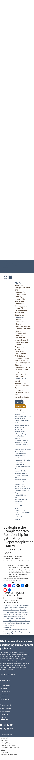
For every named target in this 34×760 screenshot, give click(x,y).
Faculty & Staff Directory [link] (10, 265)
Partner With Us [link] (8, 263)
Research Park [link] (20, 376)
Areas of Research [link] (21, 340)
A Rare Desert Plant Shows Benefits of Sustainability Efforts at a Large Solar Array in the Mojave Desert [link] (16, 632)
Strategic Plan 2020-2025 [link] (23, 416)
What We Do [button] (19, 317)
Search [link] (19, 402)
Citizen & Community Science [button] (22, 366)
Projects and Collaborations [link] (20, 352)
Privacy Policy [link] (5, 743)
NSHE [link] (3, 750)
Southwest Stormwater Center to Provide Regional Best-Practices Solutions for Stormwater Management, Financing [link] (16, 608)
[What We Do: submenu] (23, 436)
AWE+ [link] (17, 395)
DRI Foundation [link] (21, 310)
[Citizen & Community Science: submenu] (26, 396)
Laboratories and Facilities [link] (21, 343)
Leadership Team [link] (21, 292)
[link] (7, 281)
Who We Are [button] (19, 283)
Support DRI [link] (19, 308)
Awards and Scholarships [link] (19, 302)
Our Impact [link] (19, 399)
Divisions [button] (18, 319)
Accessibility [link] (5, 738)
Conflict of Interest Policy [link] (9, 754)
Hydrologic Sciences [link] (22, 326)
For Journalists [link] (7, 270)
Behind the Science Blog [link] (22, 490)
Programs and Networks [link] (20, 348)
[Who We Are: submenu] (23, 412)
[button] (20, 598)
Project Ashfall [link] (20, 374)
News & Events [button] (20, 379)
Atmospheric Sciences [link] (19, 323)
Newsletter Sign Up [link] (22, 397)
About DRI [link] (19, 285)
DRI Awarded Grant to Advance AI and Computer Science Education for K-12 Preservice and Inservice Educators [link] (15, 614)
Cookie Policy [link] (5, 740)
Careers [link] (5, 267)
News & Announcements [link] (21, 382)
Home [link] (5, 261)
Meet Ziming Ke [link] (8, 627)
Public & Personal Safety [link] (8, 745)
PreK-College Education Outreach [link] (22, 357)
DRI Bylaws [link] (4, 752)
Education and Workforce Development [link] (20, 335)
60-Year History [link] (21, 299)
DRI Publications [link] (21, 306)
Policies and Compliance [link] (19, 314)
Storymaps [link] (19, 390)
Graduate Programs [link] (22, 363)
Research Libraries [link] (22, 360)
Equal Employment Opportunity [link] (10, 747)
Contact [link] (5, 272)
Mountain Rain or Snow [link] (22, 479)
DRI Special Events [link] (22, 392)
